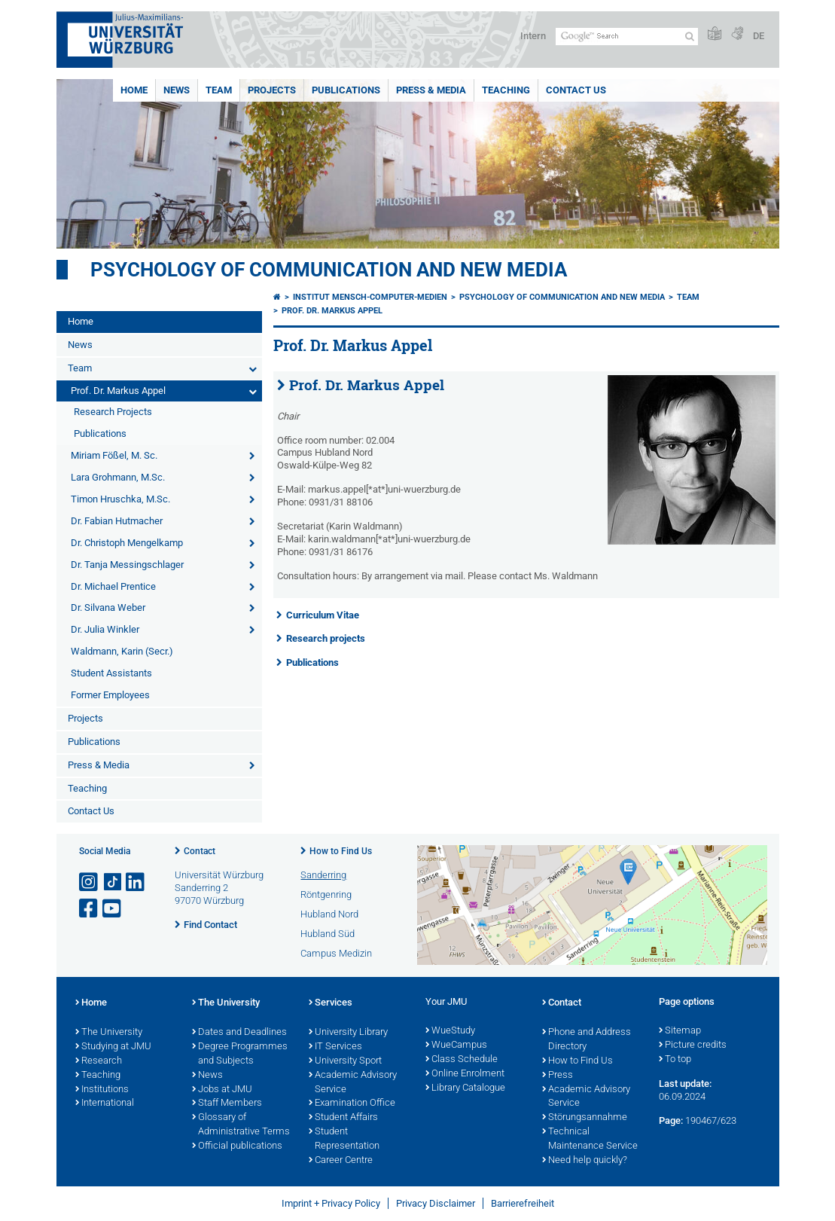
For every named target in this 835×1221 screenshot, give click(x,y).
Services (330, 1003)
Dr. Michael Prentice (113, 586)
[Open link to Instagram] (89, 882)
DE (758, 35)
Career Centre (341, 1161)
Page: (671, 1120)
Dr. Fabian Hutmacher (117, 521)
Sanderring (323, 875)
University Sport (345, 1061)
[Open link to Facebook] (89, 909)
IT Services (335, 1047)
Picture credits (693, 1045)
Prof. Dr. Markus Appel (118, 390)
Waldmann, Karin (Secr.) (122, 651)
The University (108, 1032)
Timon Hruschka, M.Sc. (120, 499)
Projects (272, 90)
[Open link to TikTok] (112, 882)
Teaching (506, 90)
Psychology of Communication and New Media (328, 269)
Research (98, 1061)
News (176, 90)
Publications (346, 90)
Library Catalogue (465, 1088)
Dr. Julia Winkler (105, 629)
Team (219, 90)
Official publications (237, 1146)
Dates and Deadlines (239, 1032)
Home (134, 90)
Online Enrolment (464, 1074)
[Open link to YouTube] (112, 909)
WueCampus (456, 1045)
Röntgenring (326, 894)
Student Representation (344, 1139)
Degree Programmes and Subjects (240, 1054)
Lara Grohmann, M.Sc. (118, 477)
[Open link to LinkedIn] (136, 882)
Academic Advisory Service (353, 1083)
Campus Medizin (336, 953)
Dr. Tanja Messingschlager (127, 564)
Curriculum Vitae (322, 615)
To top (675, 1060)
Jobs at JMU (222, 1090)
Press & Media (431, 90)
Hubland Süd (327, 933)
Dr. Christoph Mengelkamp (127, 542)
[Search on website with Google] (627, 36)
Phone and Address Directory (586, 1040)
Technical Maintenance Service (590, 1139)
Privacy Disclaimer (435, 1203)
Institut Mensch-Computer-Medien (370, 297)
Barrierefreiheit (522, 1203)
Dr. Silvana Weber (108, 607)
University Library (348, 1032)
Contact (199, 851)
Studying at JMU (113, 1047)
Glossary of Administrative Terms (241, 1125)
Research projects (325, 638)
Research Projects (113, 411)
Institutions (102, 1090)
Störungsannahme (584, 1118)
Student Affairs (343, 1118)
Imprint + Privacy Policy (331, 1203)
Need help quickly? (584, 1161)
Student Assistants (111, 673)
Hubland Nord (329, 914)
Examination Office (352, 1103)
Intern (533, 35)
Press (557, 1075)
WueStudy (450, 1031)
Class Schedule (461, 1060)
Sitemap (680, 1031)
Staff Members (227, 1103)
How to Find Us (340, 851)
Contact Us (576, 90)
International (104, 1103)
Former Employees (110, 695)
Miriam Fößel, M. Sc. (114, 455)
